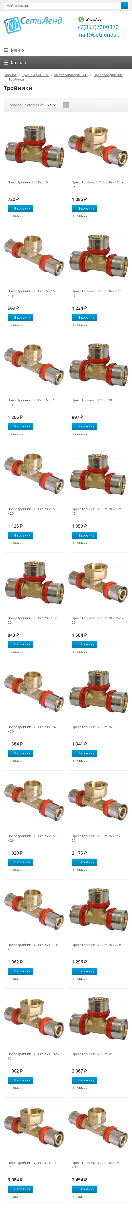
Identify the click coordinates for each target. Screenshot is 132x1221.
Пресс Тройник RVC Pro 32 (92, 1054)
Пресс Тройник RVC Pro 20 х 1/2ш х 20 (33, 511)
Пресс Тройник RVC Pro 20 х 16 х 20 (32, 620)
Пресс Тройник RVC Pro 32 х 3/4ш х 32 (97, 1164)
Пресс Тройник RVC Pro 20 (92, 400)
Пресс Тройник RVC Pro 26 (92, 727)
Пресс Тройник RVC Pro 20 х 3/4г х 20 (97, 620)
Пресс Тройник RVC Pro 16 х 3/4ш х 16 (33, 402)
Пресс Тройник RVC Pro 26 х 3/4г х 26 (33, 1056)
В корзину (19, 208)
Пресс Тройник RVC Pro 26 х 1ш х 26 (33, 947)
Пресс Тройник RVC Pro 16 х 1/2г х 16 (97, 184)
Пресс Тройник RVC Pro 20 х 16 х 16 (96, 511)
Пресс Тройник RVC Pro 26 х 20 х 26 (96, 947)
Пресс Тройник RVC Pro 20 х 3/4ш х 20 (33, 729)
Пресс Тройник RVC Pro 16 (28, 182)
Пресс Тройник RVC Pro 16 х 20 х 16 (96, 293)
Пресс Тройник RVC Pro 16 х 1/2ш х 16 (33, 293)
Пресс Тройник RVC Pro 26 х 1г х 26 (96, 838)
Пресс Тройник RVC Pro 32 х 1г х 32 (32, 1164)
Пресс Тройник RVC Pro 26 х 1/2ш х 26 (33, 838)
